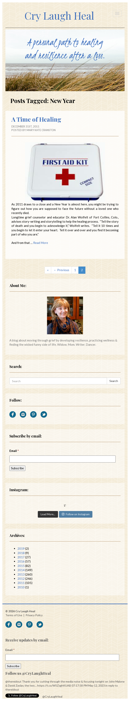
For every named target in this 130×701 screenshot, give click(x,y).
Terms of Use (13, 615)
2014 (21, 570)
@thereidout (13, 681)
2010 (21, 587)
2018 (21, 553)
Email (14, 451)
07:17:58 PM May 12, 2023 (88, 685)
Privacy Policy (34, 615)
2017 (21, 557)
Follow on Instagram (76, 514)
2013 (21, 574)
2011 (21, 583)
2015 (21, 566)
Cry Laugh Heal (59, 15)
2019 (21, 548)
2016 (21, 561)
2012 (21, 578)
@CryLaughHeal (52, 696)
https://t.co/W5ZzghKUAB (54, 685)
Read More (40, 242)
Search (113, 381)
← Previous (61, 270)
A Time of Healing (36, 119)
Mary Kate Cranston (41, 130)
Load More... (48, 514)
